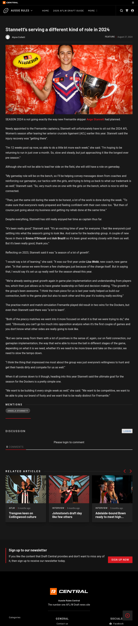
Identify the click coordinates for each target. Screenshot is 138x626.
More (91, 10)
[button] (124, 471)
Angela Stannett (18, 410)
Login (127, 431)
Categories (15, 617)
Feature (110, 37)
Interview (58, 508)
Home (45, 10)
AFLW (12, 508)
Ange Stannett (95, 119)
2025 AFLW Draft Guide (68, 10)
